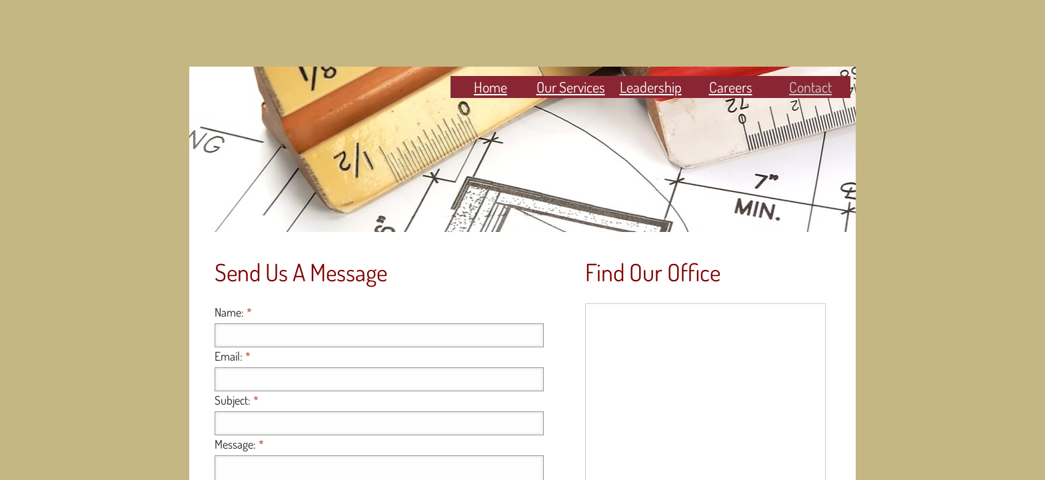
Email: (233, 356)
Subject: (237, 400)
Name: (233, 312)
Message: (239, 444)
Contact (810, 86)
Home (490, 86)
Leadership (651, 86)
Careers (730, 86)
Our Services (570, 86)
